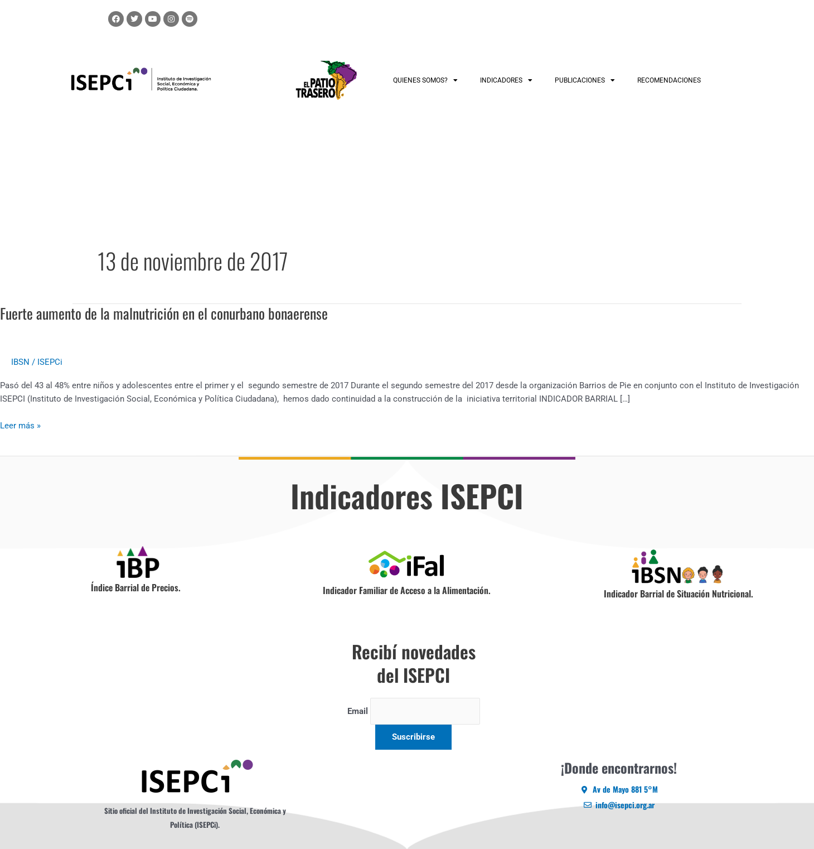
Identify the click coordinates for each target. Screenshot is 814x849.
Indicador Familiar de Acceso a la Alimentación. (407, 590)
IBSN (20, 362)
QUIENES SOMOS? (425, 80)
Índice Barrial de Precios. (136, 587)
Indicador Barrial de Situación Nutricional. (678, 593)
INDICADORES (506, 80)
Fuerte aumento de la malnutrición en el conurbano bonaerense (164, 313)
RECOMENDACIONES (669, 80)
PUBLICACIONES (585, 80)
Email (357, 711)
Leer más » (20, 425)
